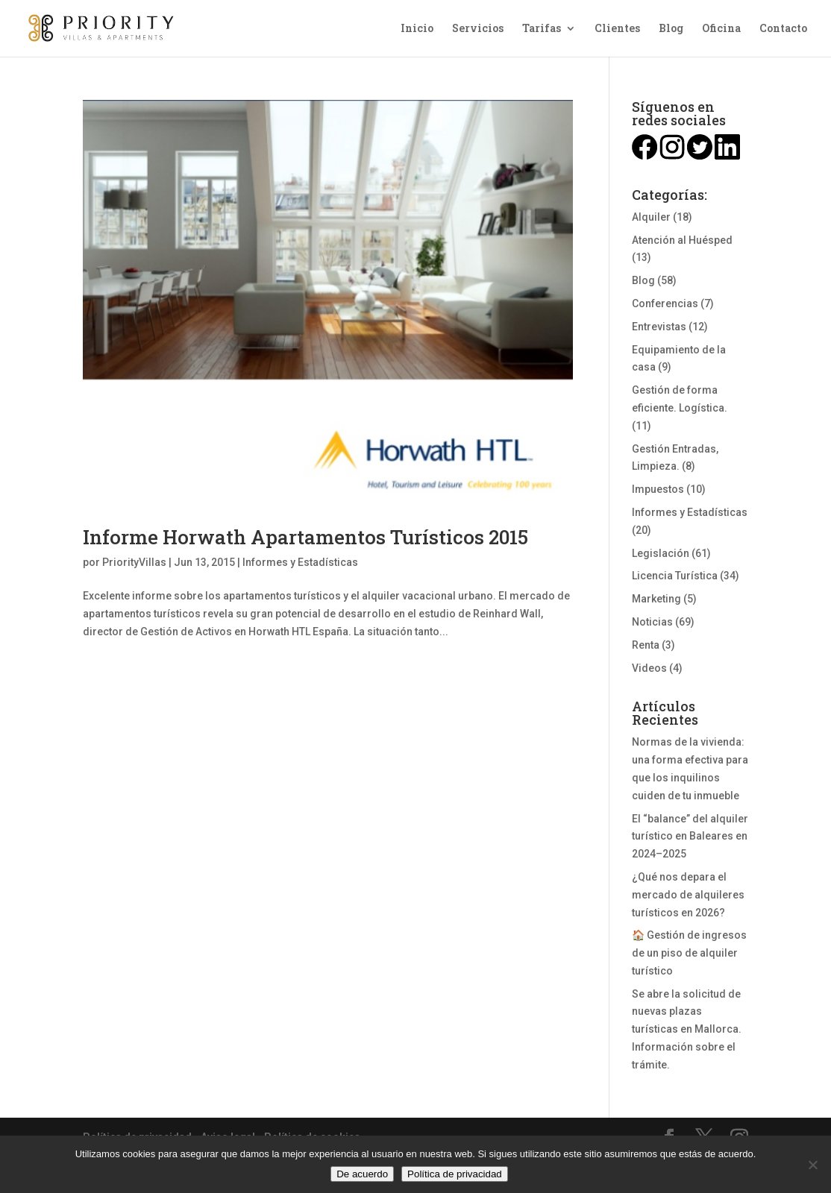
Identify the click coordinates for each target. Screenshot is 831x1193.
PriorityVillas (134, 562)
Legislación (660, 553)
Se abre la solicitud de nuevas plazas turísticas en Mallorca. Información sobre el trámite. (686, 1029)
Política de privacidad (454, 1174)
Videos (649, 668)
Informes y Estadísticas (300, 562)
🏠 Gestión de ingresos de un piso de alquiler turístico (689, 953)
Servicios (478, 29)
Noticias (652, 622)
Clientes (617, 29)
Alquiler (651, 217)
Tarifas (541, 29)
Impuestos (658, 489)
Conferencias (665, 303)
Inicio (417, 29)
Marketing (656, 599)
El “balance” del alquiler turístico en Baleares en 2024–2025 (690, 836)
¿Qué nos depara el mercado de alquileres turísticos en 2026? (688, 895)
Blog (671, 29)
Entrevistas (659, 327)
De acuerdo (362, 1174)
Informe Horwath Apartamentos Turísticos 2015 (305, 537)
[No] (812, 1164)
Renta (645, 645)
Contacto (783, 29)
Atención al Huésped (682, 240)
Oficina (721, 29)
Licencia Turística (675, 576)
